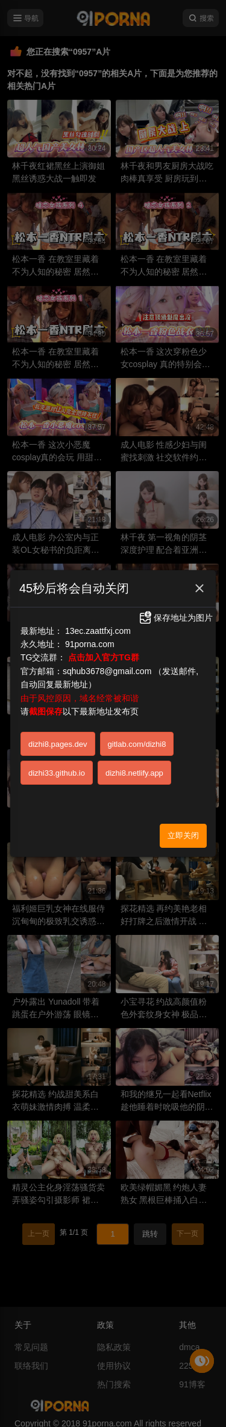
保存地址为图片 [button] (175, 570)
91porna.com (90, 596)
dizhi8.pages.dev (57, 696)
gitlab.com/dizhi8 (137, 696)
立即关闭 (183, 788)
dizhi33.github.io (56, 725)
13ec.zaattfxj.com (98, 583)
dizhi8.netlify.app (134, 725)
